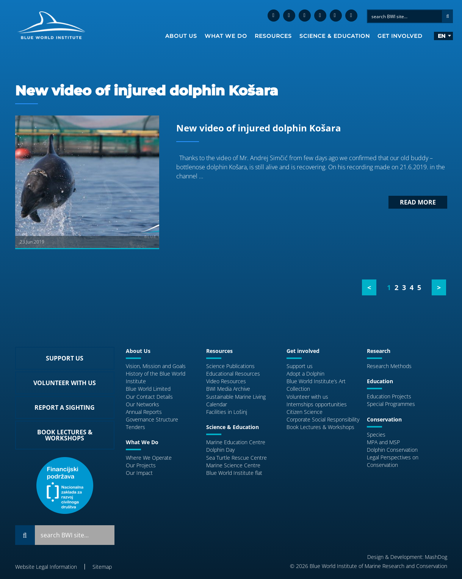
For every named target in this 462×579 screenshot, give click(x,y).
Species (376, 434)
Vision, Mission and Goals (156, 366)
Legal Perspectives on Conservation (392, 461)
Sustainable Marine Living (236, 396)
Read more (418, 202)
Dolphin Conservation (392, 449)
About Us (181, 36)
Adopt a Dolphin (305, 373)
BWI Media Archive (228, 388)
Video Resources (226, 381)
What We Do (226, 36)
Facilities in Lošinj (226, 411)
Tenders (135, 427)
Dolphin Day (220, 449)
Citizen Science (305, 411)
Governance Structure (152, 419)
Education (380, 381)
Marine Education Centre (235, 442)
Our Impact (139, 472)
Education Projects (389, 396)
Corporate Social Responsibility (323, 419)
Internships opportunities (317, 404)
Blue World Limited (148, 388)
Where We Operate (149, 457)
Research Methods (389, 366)
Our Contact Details (149, 396)
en (441, 36)
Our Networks (142, 404)
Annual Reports (144, 411)
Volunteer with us (307, 396)
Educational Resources (233, 373)
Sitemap (102, 566)
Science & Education (334, 36)
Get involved (400, 36)
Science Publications (230, 366)
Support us (300, 366)
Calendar (216, 404)
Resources (273, 36)
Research (378, 350)
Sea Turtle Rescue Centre (236, 457)
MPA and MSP (383, 442)
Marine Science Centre (233, 465)
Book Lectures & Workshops (320, 427)
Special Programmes (391, 403)
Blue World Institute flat (234, 472)
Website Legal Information (46, 566)
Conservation (384, 419)
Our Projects (141, 465)
